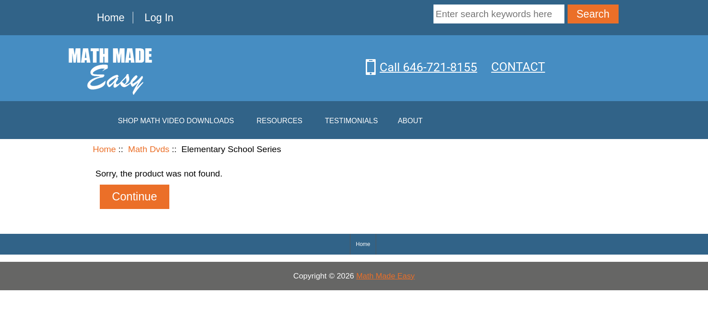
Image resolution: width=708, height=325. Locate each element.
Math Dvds (148, 149)
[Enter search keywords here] (498, 14)
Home (110, 17)
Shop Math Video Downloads (176, 121)
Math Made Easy (385, 275)
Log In (158, 17)
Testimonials (351, 121)
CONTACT (518, 67)
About (410, 121)
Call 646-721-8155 (428, 67)
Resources (279, 121)
